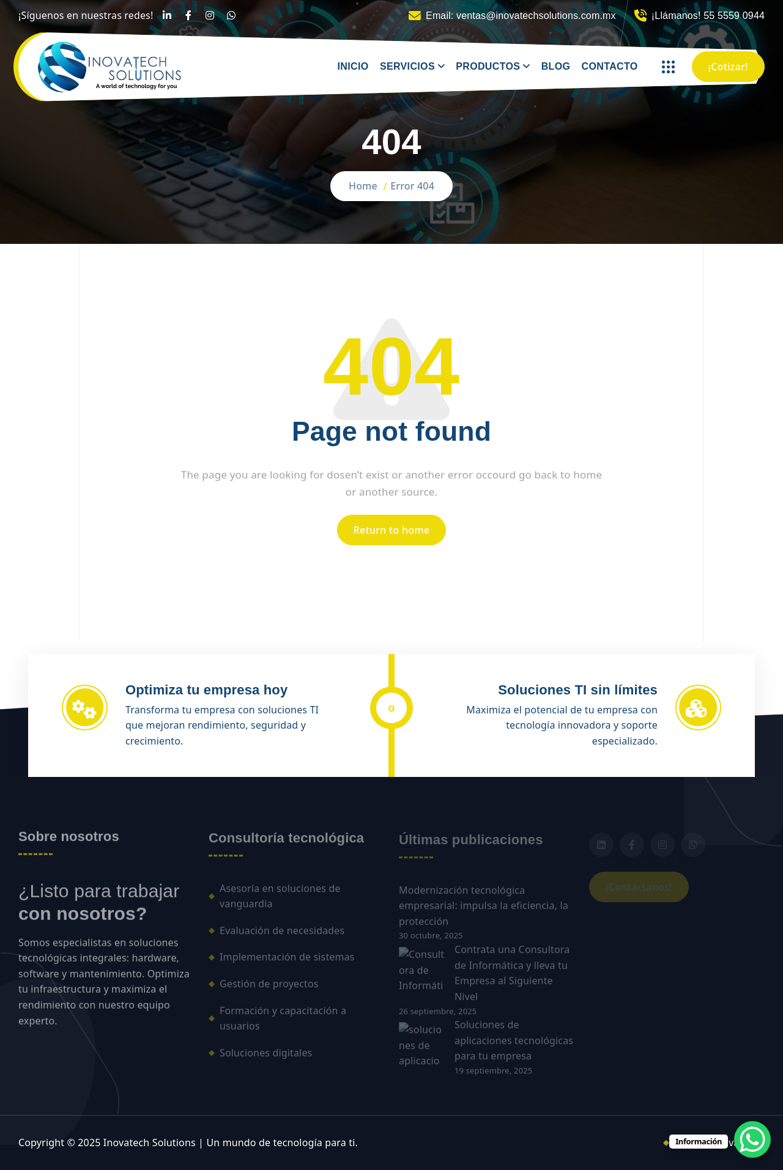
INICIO (353, 66)
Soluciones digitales (266, 1057)
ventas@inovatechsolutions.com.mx (536, 15)
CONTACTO (610, 66)
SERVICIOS (407, 66)
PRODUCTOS (488, 66)
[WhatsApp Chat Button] (752, 1139)
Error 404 (412, 186)
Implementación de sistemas (287, 962)
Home (363, 186)
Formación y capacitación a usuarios (283, 1023)
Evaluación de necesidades (282, 935)
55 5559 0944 (734, 15)
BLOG (556, 66)
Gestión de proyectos (269, 989)
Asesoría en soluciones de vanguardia (280, 901)
